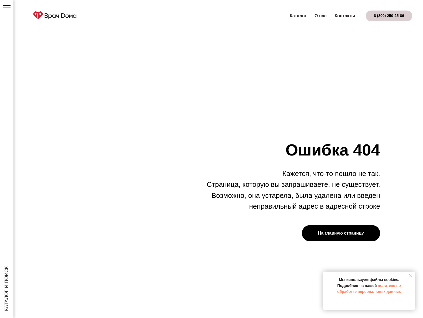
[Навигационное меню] (7, 8)
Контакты (345, 15)
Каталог (298, 15)
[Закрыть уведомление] (411, 275)
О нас (320, 15)
